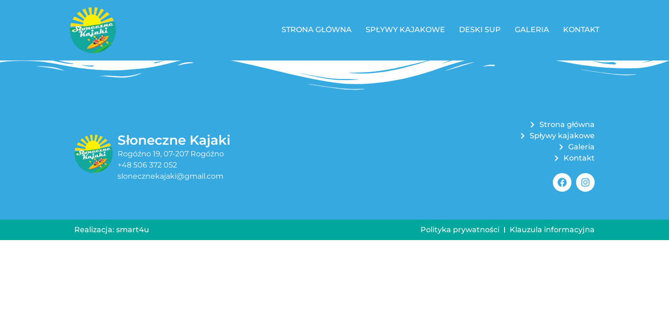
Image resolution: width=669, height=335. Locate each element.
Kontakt (581, 29)
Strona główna (317, 29)
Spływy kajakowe (405, 29)
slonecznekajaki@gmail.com (170, 176)
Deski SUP (480, 29)
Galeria (532, 29)
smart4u (132, 229)
